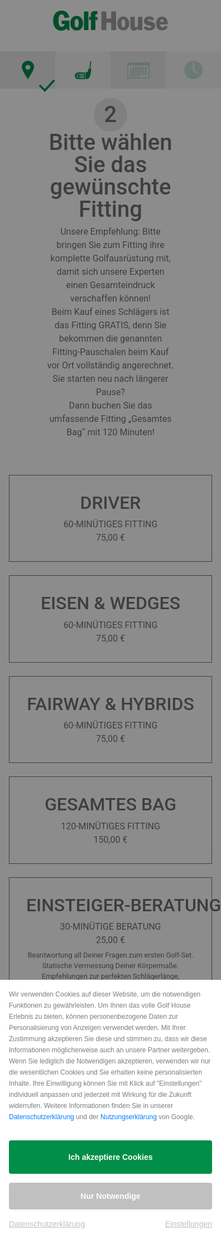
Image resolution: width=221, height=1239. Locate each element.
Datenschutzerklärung (41, 1117)
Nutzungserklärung (128, 1117)
